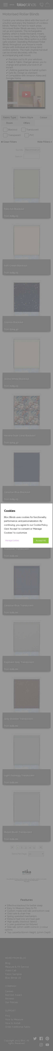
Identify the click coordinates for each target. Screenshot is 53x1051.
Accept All (41, 540)
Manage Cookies (12, 540)
